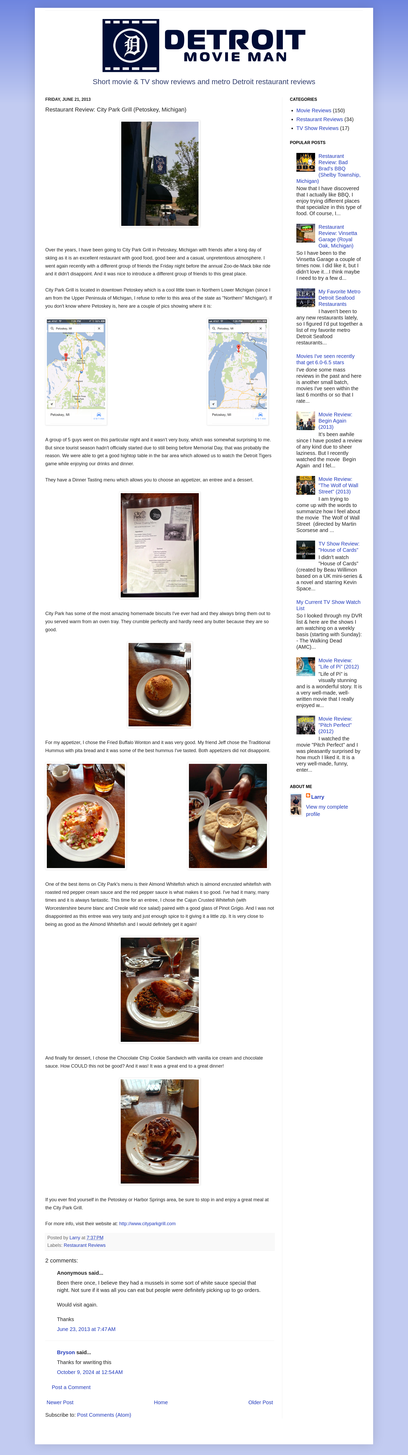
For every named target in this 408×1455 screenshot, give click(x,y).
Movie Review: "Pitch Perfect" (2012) (335, 725)
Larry (317, 797)
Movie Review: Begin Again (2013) (335, 421)
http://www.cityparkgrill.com (147, 1223)
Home (161, 1402)
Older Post (260, 1402)
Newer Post (60, 1402)
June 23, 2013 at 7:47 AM (86, 1329)
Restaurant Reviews (85, 1245)
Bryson (66, 1352)
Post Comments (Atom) (104, 1415)
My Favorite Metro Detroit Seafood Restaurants (339, 298)
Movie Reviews (313, 110)
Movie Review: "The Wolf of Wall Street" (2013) (338, 485)
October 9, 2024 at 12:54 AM (90, 1372)
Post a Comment (71, 1387)
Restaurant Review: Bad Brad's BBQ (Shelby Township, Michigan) (328, 168)
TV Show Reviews (317, 128)
